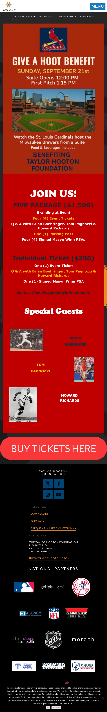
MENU (97, 6)
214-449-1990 (38, 551)
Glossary (37, 520)
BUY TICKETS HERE (53, 448)
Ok (48, 707)
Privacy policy (56, 707)
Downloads (40, 513)
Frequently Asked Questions (52, 528)
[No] (103, 698)
